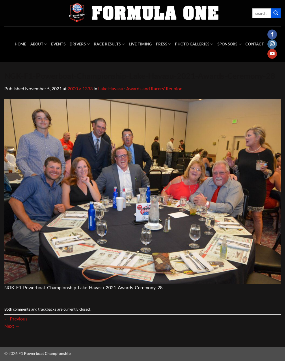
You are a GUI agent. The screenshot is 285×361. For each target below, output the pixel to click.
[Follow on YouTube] (272, 54)
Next (12, 326)
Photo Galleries (194, 44)
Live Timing (140, 44)
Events (58, 44)
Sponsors (229, 44)
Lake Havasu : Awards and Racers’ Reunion (140, 88)
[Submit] (276, 13)
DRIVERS (80, 44)
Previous (15, 318)
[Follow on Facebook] (272, 34)
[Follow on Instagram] (272, 44)
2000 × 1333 (80, 88)
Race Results (109, 44)
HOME (20, 44)
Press (163, 44)
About (38, 44)
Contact (254, 44)
